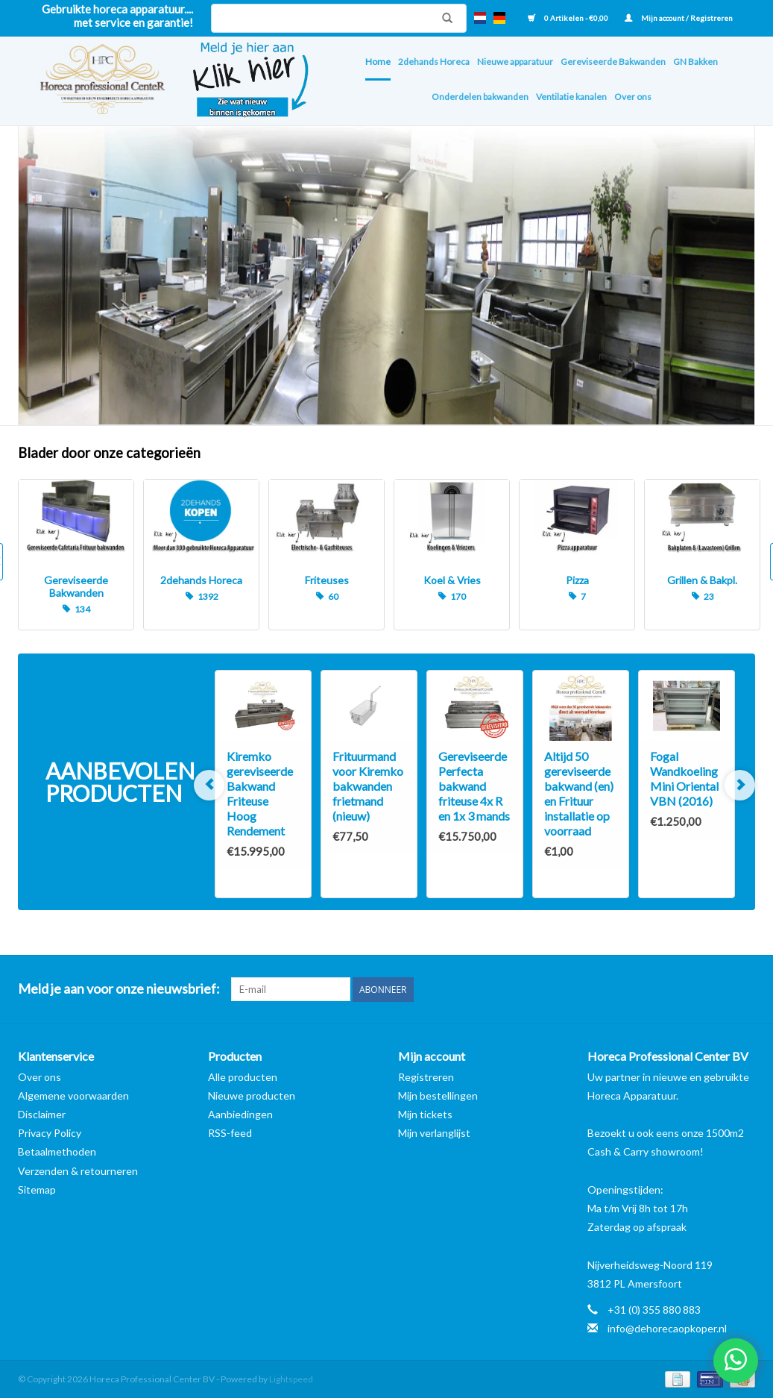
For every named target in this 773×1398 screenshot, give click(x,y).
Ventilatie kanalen (571, 96)
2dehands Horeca (434, 61)
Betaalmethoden (57, 1151)
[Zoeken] (339, 18)
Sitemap (37, 1189)
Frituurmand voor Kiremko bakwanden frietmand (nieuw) (367, 786)
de (499, 18)
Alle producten (242, 1077)
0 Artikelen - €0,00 (569, 17)
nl (480, 18)
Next (740, 785)
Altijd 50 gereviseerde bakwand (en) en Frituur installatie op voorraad (578, 793)
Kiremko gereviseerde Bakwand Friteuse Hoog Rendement (260, 793)
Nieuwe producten (251, 1095)
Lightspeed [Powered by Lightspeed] (291, 1379)
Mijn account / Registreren (679, 17)
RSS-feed (230, 1132)
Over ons (632, 96)
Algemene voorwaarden (73, 1095)
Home (378, 61)
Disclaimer (42, 1114)
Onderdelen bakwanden (480, 96)
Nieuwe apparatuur (515, 61)
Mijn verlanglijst (434, 1132)
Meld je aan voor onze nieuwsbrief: (119, 989)
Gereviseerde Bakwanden (613, 61)
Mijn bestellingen (438, 1095)
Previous (209, 785)
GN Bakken (695, 61)
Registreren (426, 1077)
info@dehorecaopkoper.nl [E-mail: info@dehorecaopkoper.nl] (667, 1328)
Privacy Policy (49, 1132)
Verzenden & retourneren (78, 1171)
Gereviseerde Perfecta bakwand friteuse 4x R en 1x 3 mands (474, 786)
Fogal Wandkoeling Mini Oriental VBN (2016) (684, 778)
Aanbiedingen (240, 1114)
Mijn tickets (425, 1114)
